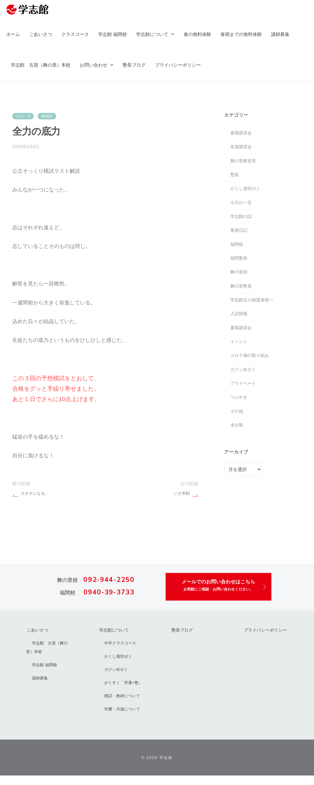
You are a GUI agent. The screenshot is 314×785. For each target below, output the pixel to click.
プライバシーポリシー (178, 65)
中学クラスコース (123, 644)
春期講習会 (241, 133)
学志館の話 (241, 223)
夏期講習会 (241, 342)
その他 (237, 431)
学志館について (152, 34)
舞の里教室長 (244, 163)
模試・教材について (125, 705)
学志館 (166, 767)
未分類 (237, 446)
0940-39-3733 (109, 593)
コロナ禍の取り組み (251, 371)
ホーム (13, 34)
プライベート (244, 401)
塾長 (234, 178)
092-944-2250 (109, 580)
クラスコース (75, 34)
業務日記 (239, 238)
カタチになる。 (36, 493)
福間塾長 (49, 116)
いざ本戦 (181, 493)
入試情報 (239, 327)
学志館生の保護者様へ (253, 312)
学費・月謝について (125, 718)
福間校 (237, 252)
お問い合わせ (93, 65)
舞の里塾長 (241, 297)
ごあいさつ (40, 34)
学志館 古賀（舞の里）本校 (41, 65)
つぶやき (239, 416)
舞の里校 (239, 282)
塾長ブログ (134, 65)
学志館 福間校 (112, 34)
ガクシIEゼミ (244, 386)
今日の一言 (23, 116)
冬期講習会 (241, 148)
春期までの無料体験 (241, 34)
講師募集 (280, 34)
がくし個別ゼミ (246, 193)
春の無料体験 (197, 34)
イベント (239, 357)
